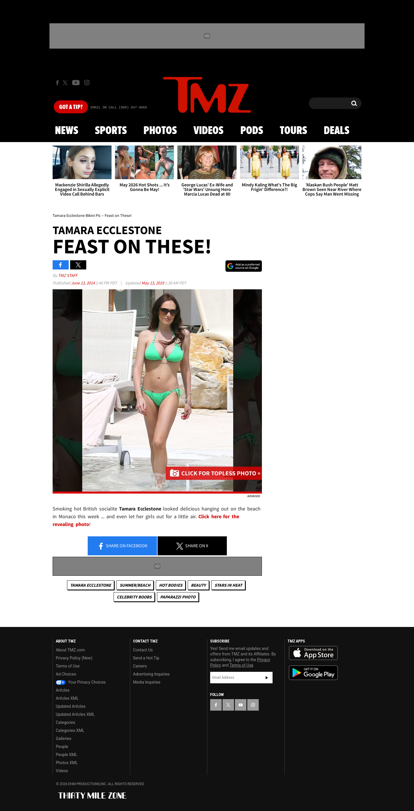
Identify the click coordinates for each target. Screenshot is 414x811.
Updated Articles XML (75, 714)
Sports (111, 131)
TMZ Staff (67, 275)
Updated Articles (70, 706)
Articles (63, 690)
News (66, 131)
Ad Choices (66, 674)
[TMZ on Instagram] (87, 82)
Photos (160, 131)
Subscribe (267, 677)
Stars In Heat (228, 585)
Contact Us (143, 650)
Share (122, 546)
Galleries (63, 738)
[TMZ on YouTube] (240, 705)
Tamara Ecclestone (90, 585)
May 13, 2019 (153, 283)
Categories (65, 722)
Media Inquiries (146, 682)
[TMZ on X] (66, 83)
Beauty (198, 585)
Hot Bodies (170, 585)
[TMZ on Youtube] (76, 82)
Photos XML (67, 762)
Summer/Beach (135, 585)
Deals (336, 131)
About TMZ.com (70, 650)
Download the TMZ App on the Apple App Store (313, 653)
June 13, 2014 (83, 283)
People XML (66, 754)
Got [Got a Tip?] (71, 107)
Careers (140, 666)
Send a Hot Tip (146, 658)
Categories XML (70, 730)
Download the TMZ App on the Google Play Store (313, 672)
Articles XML (67, 698)
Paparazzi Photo (177, 597)
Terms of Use (68, 666)
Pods (251, 131)
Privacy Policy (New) (74, 658)
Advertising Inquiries (151, 674)
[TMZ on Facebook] (57, 83)
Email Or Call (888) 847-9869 (119, 108)
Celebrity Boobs (134, 597)
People (62, 746)
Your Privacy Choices (81, 682)
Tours (293, 131)
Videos (208, 131)
